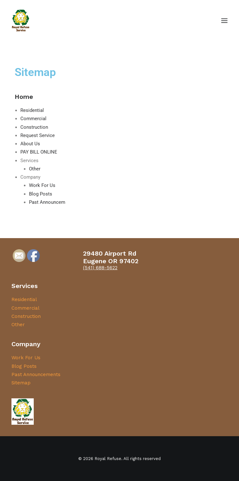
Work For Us (42, 185)
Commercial (33, 118)
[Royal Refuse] (20, 20)
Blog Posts (40, 194)
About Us (30, 144)
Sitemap (21, 383)
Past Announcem (47, 202)
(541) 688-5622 (100, 268)
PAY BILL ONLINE (38, 152)
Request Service (37, 135)
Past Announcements (35, 374)
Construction (34, 127)
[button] (224, 20)
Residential (32, 110)
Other (34, 169)
